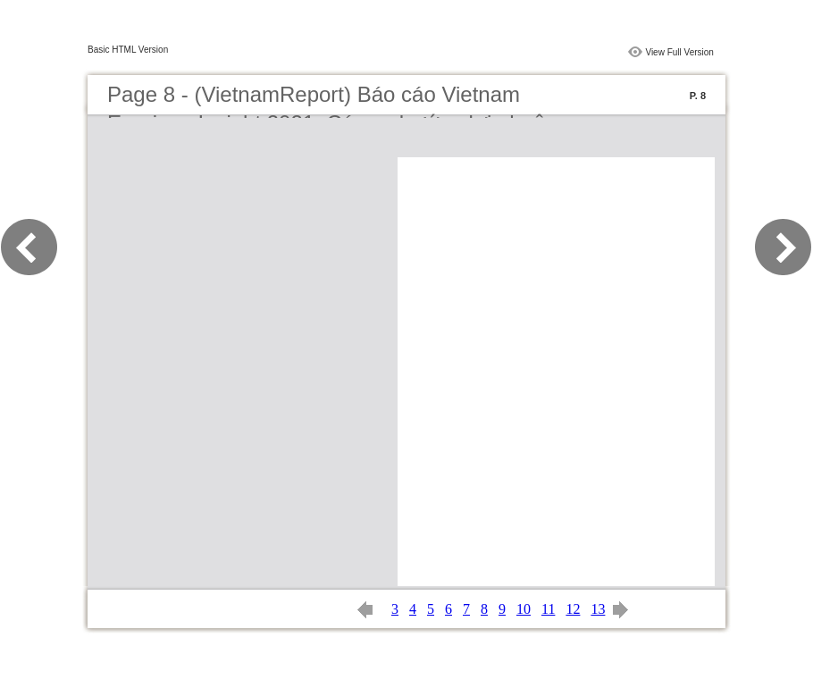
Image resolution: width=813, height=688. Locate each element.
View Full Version (679, 52)
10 (523, 609)
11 (548, 609)
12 (573, 609)
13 (598, 609)
